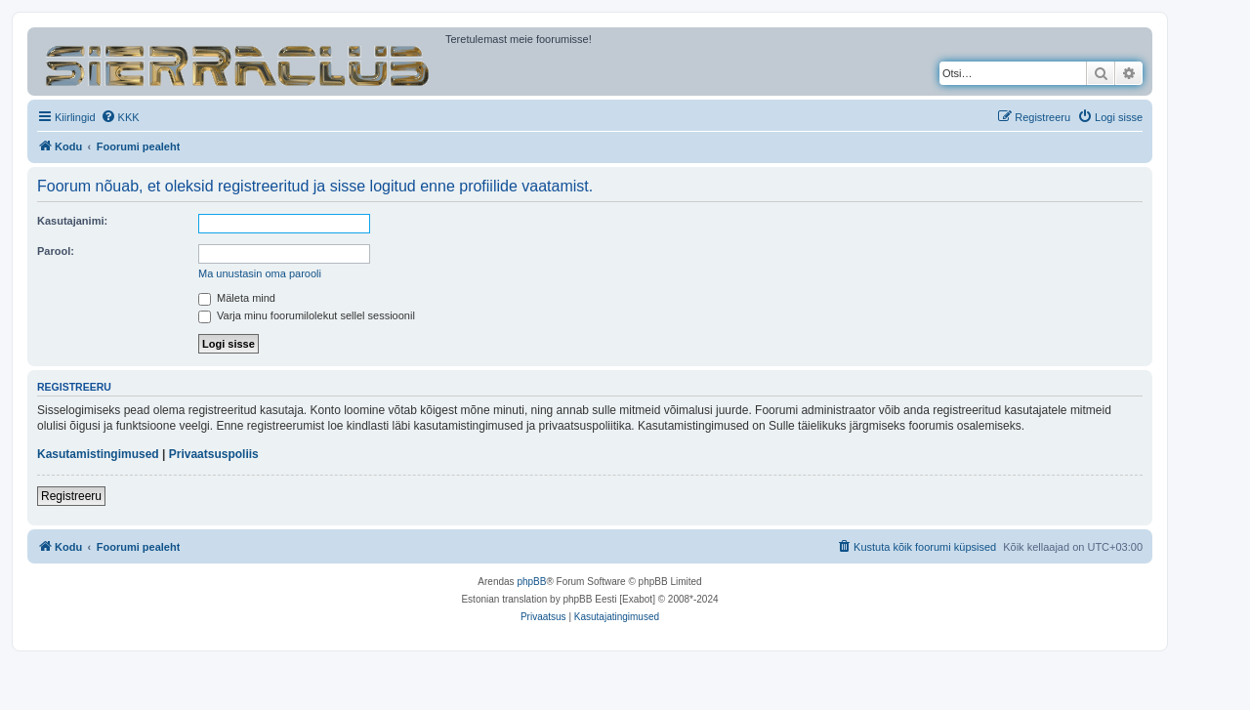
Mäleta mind (236, 298)
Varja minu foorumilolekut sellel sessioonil (306, 315)
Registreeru (71, 496)
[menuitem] (120, 117)
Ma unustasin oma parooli (259, 273)
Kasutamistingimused (98, 454)
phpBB (531, 581)
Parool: (55, 251)
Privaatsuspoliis (214, 454)
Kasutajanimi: (72, 221)
